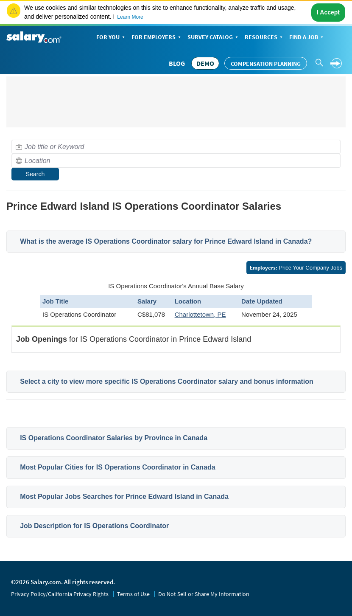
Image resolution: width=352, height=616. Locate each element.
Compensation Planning (266, 64)
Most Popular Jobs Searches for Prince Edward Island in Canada (124, 496)
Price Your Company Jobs (296, 267)
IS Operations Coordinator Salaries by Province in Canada (113, 438)
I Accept (328, 12)
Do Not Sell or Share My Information (203, 594)
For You (111, 37)
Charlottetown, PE (200, 314)
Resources (264, 37)
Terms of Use (133, 594)
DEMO (205, 63)
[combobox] (176, 147)
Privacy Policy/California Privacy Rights (60, 594)
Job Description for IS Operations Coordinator (94, 525)
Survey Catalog (213, 37)
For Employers (156, 37)
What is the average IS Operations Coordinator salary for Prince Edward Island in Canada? (166, 241)
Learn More (130, 17)
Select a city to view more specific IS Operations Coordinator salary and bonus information (166, 381)
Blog (177, 63)
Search (35, 174)
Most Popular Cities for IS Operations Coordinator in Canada (117, 467)
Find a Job (307, 37)
